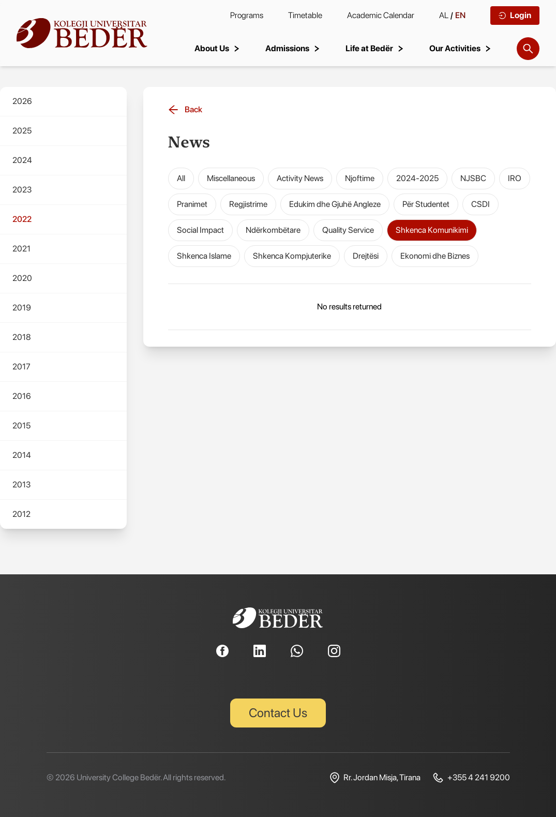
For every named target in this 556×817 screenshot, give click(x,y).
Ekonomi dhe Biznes (435, 256)
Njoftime (359, 178)
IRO (514, 178)
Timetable (305, 15)
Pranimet (192, 204)
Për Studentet (425, 204)
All (181, 178)
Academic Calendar (380, 15)
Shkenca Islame (204, 256)
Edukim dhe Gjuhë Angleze (335, 204)
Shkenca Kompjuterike (292, 256)
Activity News (300, 178)
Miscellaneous (231, 178)
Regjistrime (248, 204)
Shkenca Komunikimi (432, 230)
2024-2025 (417, 178)
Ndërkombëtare (273, 230)
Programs (246, 15)
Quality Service (348, 230)
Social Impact (200, 230)
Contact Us (278, 712)
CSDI (480, 204)
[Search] (528, 48)
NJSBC (473, 178)
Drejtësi (366, 256)
